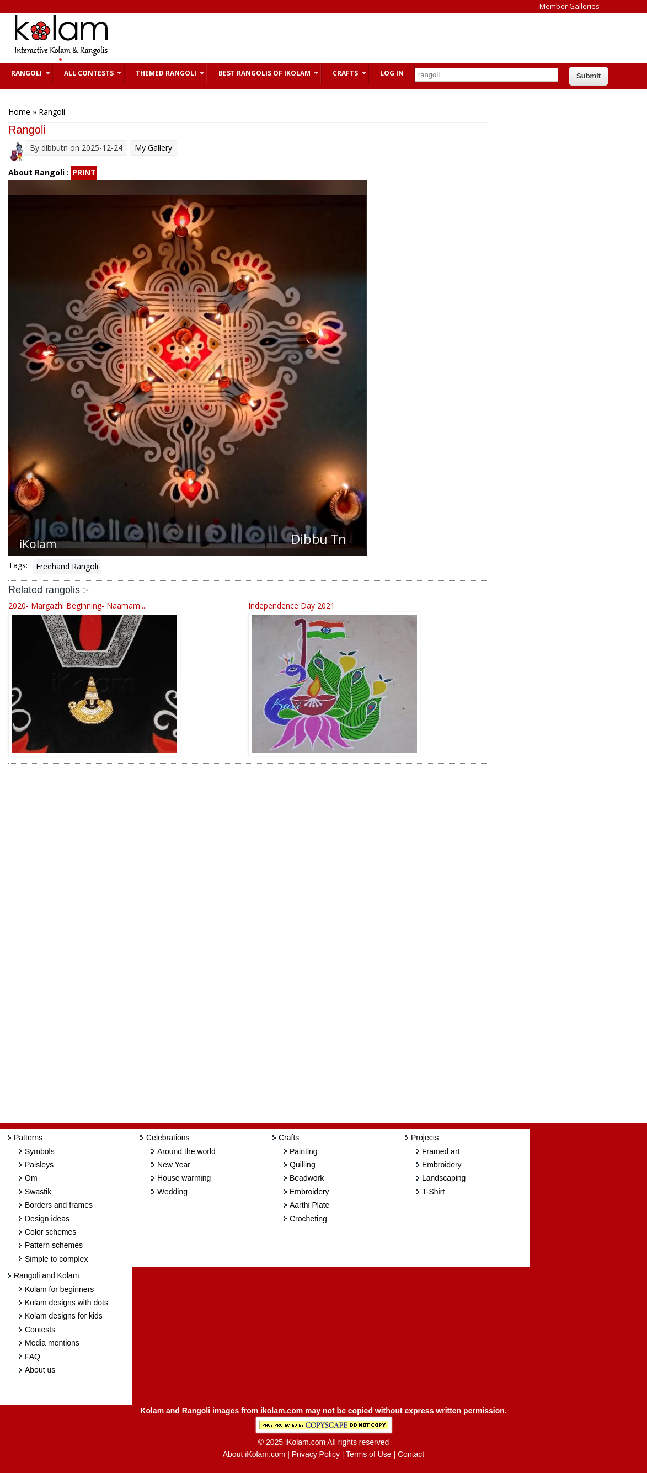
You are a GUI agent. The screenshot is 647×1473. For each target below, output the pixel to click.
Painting (304, 1151)
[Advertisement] (322, 38)
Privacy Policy (316, 1454)
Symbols (40, 1151)
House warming (184, 1177)
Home (19, 111)
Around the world (186, 1151)
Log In (392, 73)
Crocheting (308, 1218)
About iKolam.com (254, 1454)
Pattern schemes (54, 1245)
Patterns (28, 1137)
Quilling (303, 1164)
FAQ (32, 1356)
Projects (425, 1137)
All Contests (87, 73)
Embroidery (309, 1191)
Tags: (18, 565)
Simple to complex (56, 1259)
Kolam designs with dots (66, 1302)
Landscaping (444, 1177)
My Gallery (153, 147)
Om (31, 1177)
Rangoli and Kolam (46, 1275)
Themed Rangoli (165, 73)
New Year (173, 1164)
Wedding (172, 1191)
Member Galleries (569, 6)
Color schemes (50, 1231)
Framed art (440, 1151)
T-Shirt (433, 1191)
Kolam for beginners (59, 1289)
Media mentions (52, 1342)
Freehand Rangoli (67, 566)
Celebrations (168, 1137)
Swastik (38, 1191)
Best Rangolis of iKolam (263, 73)
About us (40, 1369)
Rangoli (25, 73)
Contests (40, 1329)
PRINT (84, 172)
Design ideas (47, 1218)
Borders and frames (59, 1204)
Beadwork (307, 1177)
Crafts (344, 73)
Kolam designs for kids (64, 1315)
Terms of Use (368, 1454)
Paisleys (39, 1164)
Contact (411, 1454)
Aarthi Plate (309, 1204)
